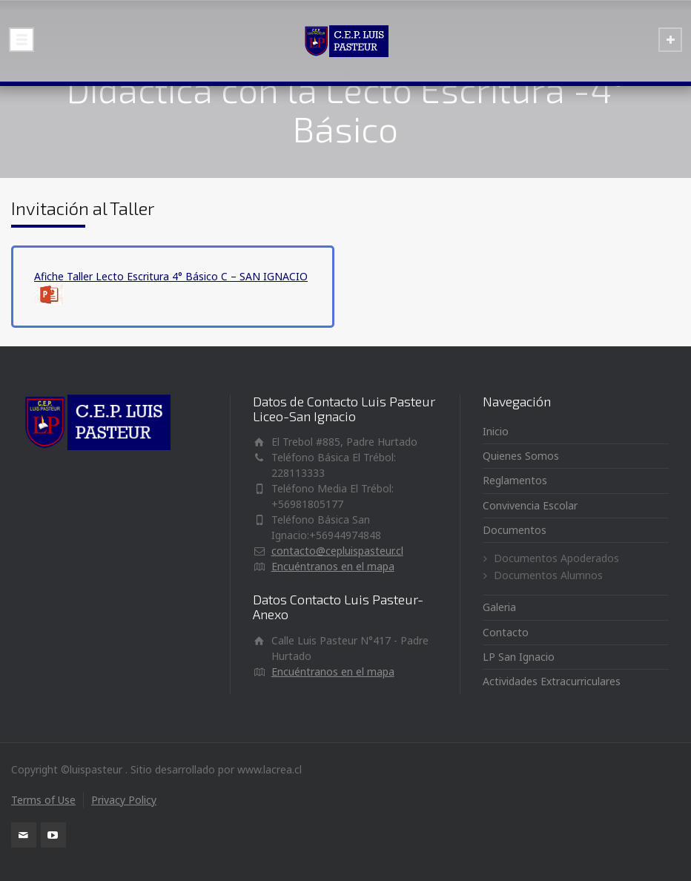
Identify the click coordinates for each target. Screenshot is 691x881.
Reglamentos (515, 480)
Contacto (506, 632)
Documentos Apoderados (556, 558)
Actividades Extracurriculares (552, 681)
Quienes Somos (521, 456)
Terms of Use (43, 800)
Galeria (499, 607)
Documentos (514, 530)
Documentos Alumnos (548, 575)
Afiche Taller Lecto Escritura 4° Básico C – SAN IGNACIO (171, 276)
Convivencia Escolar (530, 505)
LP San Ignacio (519, 657)
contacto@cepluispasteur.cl (337, 551)
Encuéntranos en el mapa (332, 566)
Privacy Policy (123, 800)
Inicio (496, 431)
